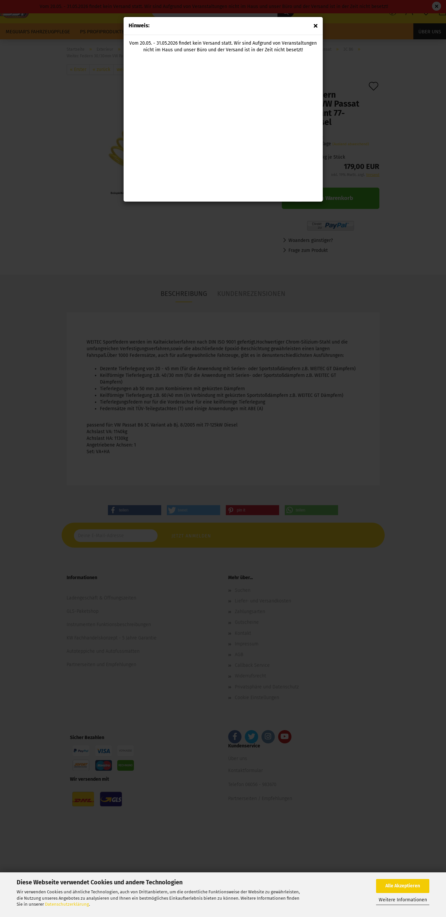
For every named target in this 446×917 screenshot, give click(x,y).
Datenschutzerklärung (67, 904)
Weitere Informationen (403, 900)
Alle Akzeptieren (402, 886)
